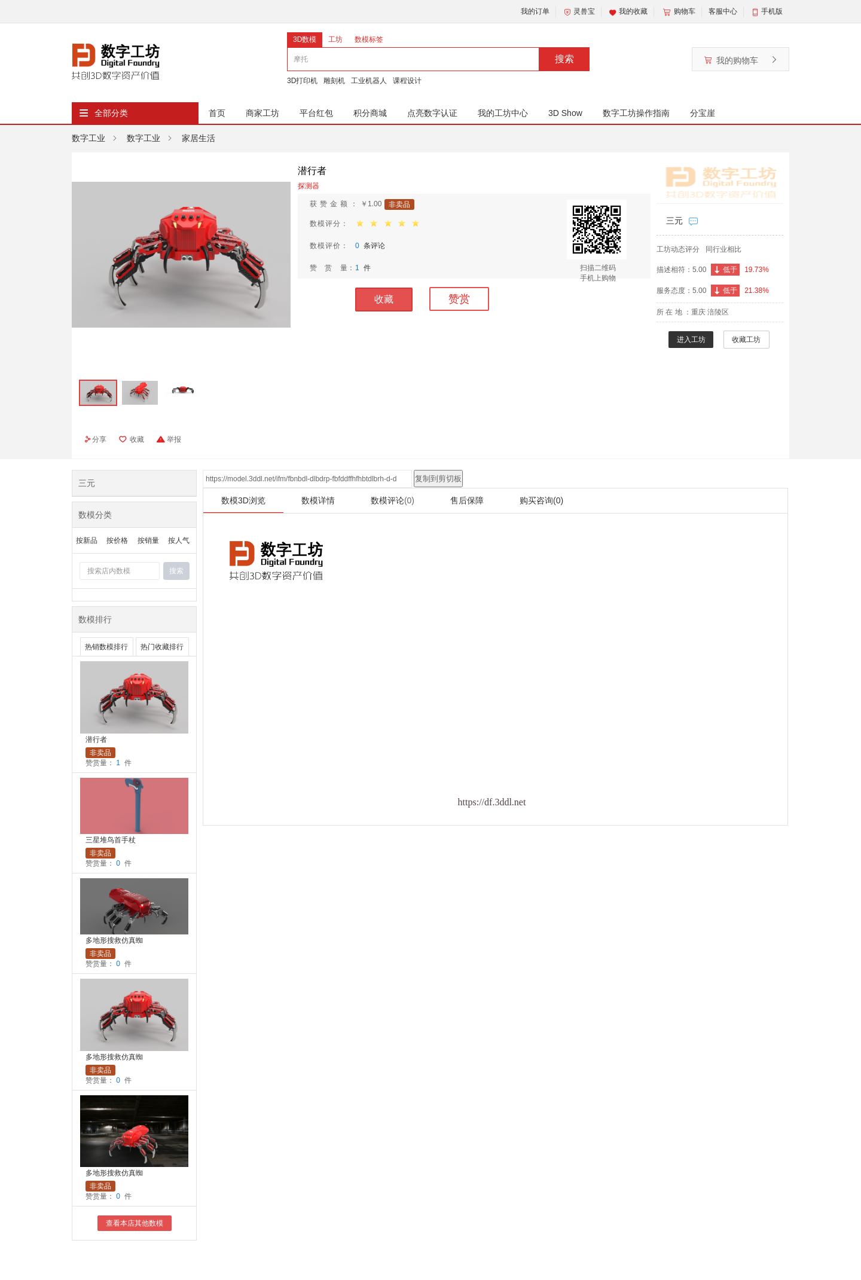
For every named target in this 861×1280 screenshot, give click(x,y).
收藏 (383, 299)
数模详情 (318, 500)
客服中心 (723, 11)
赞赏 (459, 299)
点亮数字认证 (432, 113)
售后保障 (467, 500)
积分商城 (370, 113)
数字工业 (88, 138)
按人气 (179, 540)
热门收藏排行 (162, 647)
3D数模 (304, 39)
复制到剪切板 (438, 478)
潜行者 (96, 739)
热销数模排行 (106, 647)
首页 (217, 113)
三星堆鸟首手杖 (111, 840)
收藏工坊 (746, 339)
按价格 (117, 540)
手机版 (772, 11)
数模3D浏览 (243, 500)
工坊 (335, 39)
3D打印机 (302, 81)
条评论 (370, 246)
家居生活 (198, 138)
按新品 (86, 540)
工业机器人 (369, 81)
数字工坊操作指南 (636, 113)
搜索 (564, 59)
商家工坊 (262, 113)
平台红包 (316, 113)
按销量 (148, 540)
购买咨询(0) (541, 500)
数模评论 (392, 500)
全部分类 (111, 113)
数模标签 (369, 39)
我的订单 (535, 11)
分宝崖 (702, 113)
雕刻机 (334, 81)
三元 (674, 220)
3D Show (565, 113)
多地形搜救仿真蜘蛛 (114, 941)
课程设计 (407, 81)
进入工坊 (691, 339)
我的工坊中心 (503, 113)
